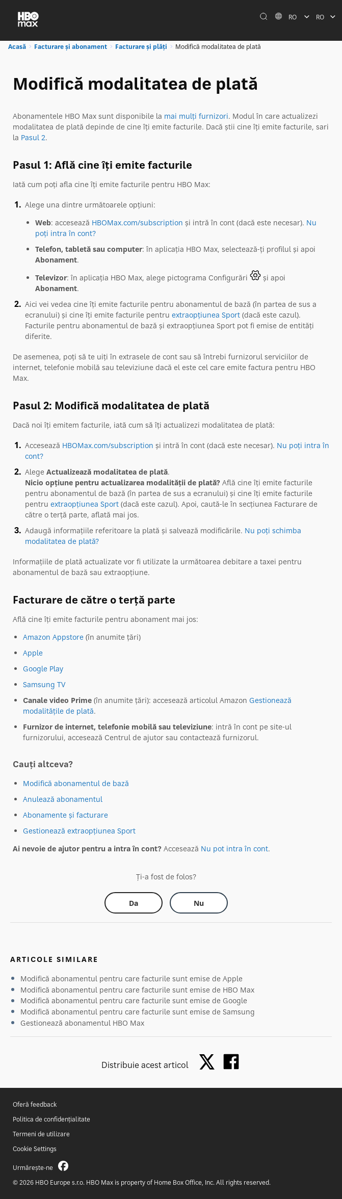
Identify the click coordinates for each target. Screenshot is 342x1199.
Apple (33, 653)
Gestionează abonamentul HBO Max (82, 1023)
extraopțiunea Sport (206, 315)
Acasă (17, 46)
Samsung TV (44, 684)
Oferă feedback (35, 1104)
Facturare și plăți (141, 46)
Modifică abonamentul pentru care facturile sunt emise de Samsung (137, 1011)
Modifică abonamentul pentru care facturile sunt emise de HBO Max (137, 990)
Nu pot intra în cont (234, 848)
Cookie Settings (35, 1148)
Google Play (43, 668)
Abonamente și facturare (65, 815)
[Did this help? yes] (133, 903)
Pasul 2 (33, 137)
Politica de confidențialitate (51, 1119)
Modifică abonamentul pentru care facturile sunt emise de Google (133, 1000)
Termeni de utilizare (41, 1134)
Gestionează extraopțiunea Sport (79, 831)
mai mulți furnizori (196, 116)
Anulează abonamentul (62, 799)
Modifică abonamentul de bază (76, 783)
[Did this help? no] (199, 903)
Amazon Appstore (53, 637)
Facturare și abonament (70, 46)
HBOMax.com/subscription (137, 222)
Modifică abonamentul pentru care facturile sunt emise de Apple (131, 978)
